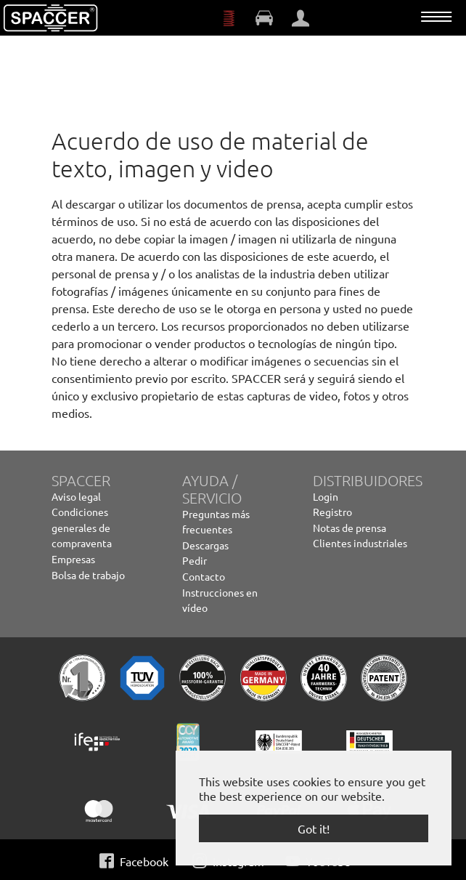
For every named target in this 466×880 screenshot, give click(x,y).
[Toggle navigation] (436, 16)
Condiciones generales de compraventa (82, 527)
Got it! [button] (314, 828)
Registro (332, 511)
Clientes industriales (360, 542)
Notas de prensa (349, 527)
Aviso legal (76, 496)
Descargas (205, 545)
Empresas (73, 558)
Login (325, 496)
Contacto (203, 576)
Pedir (194, 560)
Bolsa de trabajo (88, 574)
